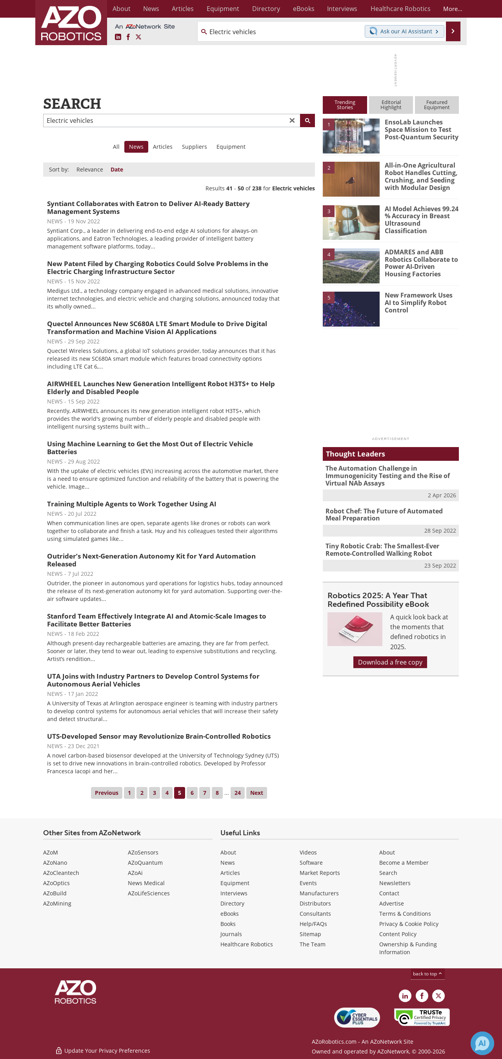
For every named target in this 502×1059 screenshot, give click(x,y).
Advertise (391, 903)
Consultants (315, 913)
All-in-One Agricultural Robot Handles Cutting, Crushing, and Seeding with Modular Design (419, 175)
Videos (308, 852)
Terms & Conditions (405, 913)
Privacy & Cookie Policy (408, 924)
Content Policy (398, 934)
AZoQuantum (145, 862)
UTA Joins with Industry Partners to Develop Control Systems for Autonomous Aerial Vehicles (153, 680)
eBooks (229, 913)
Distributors (315, 903)
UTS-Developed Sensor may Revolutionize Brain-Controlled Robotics (159, 736)
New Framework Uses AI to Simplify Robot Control (420, 302)
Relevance (89, 169)
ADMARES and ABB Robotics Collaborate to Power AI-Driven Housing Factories (421, 262)
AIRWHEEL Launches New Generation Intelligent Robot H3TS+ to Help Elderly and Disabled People (161, 387)
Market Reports (320, 872)
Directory (232, 903)
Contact (389, 893)
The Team (313, 944)
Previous (106, 792)
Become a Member (404, 862)
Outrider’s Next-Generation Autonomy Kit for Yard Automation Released (151, 559)
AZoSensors (143, 852)
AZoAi (135, 872)
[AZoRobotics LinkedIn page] (118, 37)
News (227, 862)
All (116, 146)
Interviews (233, 893)
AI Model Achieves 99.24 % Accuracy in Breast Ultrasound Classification (420, 219)
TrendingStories (345, 105)
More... (450, 9)
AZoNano (55, 862)
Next (256, 792)
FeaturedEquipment (437, 105)
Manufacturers (319, 893)
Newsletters (395, 883)
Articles (163, 146)
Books (228, 924)
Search (388, 872)
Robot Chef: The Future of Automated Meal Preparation (389, 513)
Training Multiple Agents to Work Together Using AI (131, 503)
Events (308, 883)
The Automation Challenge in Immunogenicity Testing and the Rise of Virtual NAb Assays (385, 475)
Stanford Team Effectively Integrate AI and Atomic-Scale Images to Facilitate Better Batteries (156, 620)
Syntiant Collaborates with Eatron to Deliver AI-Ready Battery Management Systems (148, 207)
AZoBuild (55, 893)
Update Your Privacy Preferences (102, 1049)
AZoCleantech (61, 872)
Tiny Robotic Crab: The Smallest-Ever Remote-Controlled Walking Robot (380, 548)
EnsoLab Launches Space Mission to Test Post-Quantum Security (421, 129)
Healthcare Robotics (246, 944)
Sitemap (310, 934)
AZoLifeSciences (149, 893)
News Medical (146, 883)
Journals (231, 934)
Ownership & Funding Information (408, 948)
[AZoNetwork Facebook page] (128, 37)
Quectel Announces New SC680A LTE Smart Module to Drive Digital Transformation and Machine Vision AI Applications (157, 327)
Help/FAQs (313, 924)
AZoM (50, 852)
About (228, 852)
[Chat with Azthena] (482, 1043)
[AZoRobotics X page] (138, 37)
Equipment (231, 146)
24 (238, 792)
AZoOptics (56, 883)
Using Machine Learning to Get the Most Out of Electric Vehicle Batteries (150, 447)
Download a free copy (390, 660)
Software (311, 862)
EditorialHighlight (391, 105)
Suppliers (194, 146)
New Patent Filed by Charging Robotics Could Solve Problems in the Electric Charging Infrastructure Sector (157, 267)
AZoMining (57, 903)
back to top (428, 973)
